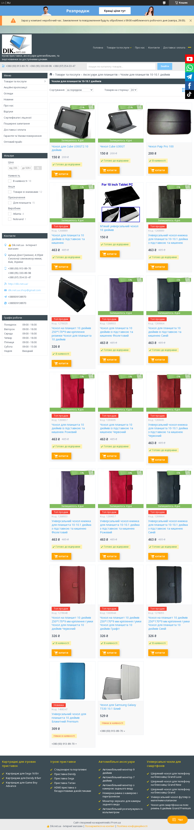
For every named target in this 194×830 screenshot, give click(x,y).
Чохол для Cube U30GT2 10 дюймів (70, 148)
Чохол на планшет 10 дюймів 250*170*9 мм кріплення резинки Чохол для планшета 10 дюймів (71, 333)
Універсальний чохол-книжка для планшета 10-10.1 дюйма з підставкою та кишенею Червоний (168, 430)
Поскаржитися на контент (99, 826)
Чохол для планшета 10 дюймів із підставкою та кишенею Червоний (116, 428)
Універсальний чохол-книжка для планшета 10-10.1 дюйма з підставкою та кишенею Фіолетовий (71, 526)
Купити (63, 174)
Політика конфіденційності (132, 826)
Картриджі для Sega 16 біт (22, 773)
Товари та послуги (118, 47)
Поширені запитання (17, 123)
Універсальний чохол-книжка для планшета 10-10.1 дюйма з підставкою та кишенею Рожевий (120, 526)
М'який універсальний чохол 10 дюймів (119, 228)
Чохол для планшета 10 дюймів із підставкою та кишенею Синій (164, 331)
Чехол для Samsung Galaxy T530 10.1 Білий (118, 706)
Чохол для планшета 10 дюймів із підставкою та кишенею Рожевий (68, 428)
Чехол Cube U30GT (112, 146)
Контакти (154, 47)
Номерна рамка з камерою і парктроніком (120, 794)
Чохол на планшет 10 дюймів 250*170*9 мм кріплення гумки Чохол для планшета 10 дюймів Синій (169, 623)
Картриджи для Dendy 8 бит (23, 778)
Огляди (8, 93)
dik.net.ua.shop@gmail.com (24, 290)
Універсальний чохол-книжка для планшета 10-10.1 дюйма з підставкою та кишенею (168, 239)
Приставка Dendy (65, 774)
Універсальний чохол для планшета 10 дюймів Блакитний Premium (69, 717)
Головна (98, 47)
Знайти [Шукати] (165, 66)
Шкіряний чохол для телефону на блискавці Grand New (170, 783)
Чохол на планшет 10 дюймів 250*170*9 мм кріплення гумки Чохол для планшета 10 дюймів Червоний (72, 623)
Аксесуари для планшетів (100, 74)
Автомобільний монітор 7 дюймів (118, 778)
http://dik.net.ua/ (18, 284)
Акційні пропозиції (15, 87)
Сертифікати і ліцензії (18, 117)
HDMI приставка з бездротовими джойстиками (72, 789)
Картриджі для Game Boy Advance (21, 784)
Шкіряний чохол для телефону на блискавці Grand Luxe (170, 775)
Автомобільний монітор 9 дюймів (118, 771)
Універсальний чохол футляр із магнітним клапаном (170, 798)
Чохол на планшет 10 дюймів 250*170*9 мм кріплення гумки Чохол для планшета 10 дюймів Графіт (120, 623)
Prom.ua (116, 822)
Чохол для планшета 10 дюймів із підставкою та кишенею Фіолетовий (116, 331)
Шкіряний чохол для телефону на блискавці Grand (170, 790)
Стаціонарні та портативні (70, 769)
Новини (8, 99)
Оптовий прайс (13, 141)
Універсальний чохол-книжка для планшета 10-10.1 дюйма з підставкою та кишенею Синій (168, 526)
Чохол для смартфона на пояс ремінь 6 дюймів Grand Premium (171, 806)
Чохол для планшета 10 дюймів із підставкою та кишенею (68, 239)
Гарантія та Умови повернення (23, 136)
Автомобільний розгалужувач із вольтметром (123, 810)
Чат (177, 819)
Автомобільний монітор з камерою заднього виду (118, 786)
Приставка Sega (64, 778)
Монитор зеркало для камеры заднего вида (122, 802)
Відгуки (8, 111)
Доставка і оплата (174, 47)
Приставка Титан (64, 783)
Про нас (140, 47)
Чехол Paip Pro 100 (161, 146)
